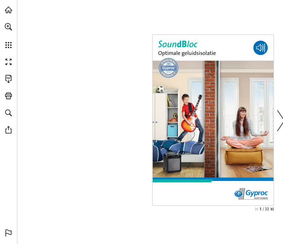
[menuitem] (8, 35)
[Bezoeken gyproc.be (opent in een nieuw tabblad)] (8, 9)
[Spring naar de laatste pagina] (272, 209)
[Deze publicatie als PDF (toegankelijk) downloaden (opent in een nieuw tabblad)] (8, 78)
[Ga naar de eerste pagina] (256, 209)
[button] (8, 26)
